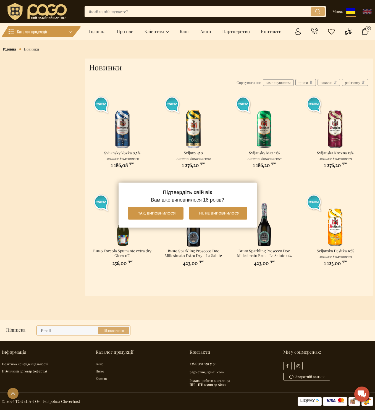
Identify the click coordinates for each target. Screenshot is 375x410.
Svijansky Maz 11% (264, 156)
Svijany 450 (193, 156)
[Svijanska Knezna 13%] (335, 123)
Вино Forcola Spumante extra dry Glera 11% (122, 256)
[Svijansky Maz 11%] (264, 123)
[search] (205, 11)
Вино (100, 364)
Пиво (100, 371)
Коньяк (101, 378)
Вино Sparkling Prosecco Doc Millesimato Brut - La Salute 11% (264, 256)
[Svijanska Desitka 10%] (335, 221)
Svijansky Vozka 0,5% (122, 156)
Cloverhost (70, 401)
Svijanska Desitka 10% (335, 254)
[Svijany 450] (193, 123)
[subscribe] (83, 330)
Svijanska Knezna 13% (335, 156)
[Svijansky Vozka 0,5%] (122, 123)
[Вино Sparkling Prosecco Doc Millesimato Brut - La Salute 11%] (264, 221)
